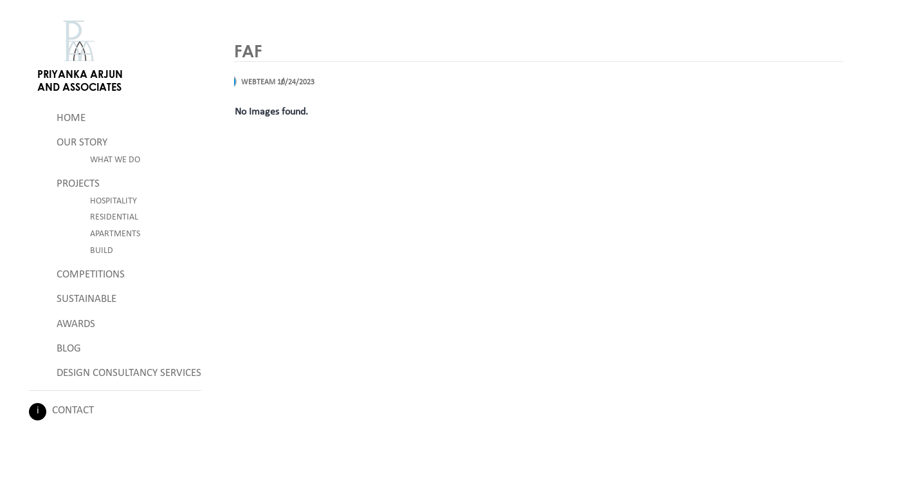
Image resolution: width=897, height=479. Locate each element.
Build (101, 251)
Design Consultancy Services (129, 373)
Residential (114, 217)
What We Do (115, 160)
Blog (69, 348)
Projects (78, 183)
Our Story (82, 142)
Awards (76, 324)
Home (71, 118)
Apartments (115, 234)
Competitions (91, 274)
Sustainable (86, 299)
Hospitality (113, 201)
